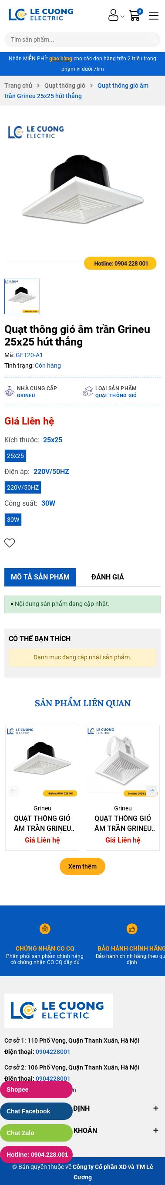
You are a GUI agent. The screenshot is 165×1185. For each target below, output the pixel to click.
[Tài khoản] (113, 15)
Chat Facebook (28, 1111)
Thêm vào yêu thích (9, 543)
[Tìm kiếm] (153, 39)
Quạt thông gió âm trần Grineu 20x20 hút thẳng (42, 828)
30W (13, 519)
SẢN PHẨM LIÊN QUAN (83, 703)
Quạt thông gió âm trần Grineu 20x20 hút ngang (122, 828)
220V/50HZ (23, 487)
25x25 (15, 455)
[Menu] (154, 15)
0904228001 (53, 1051)
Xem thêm (82, 866)
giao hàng (60, 59)
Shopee (18, 1089)
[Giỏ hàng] (135, 15)
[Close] (11, 604)
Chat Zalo (20, 1132)
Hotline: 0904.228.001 (37, 1154)
